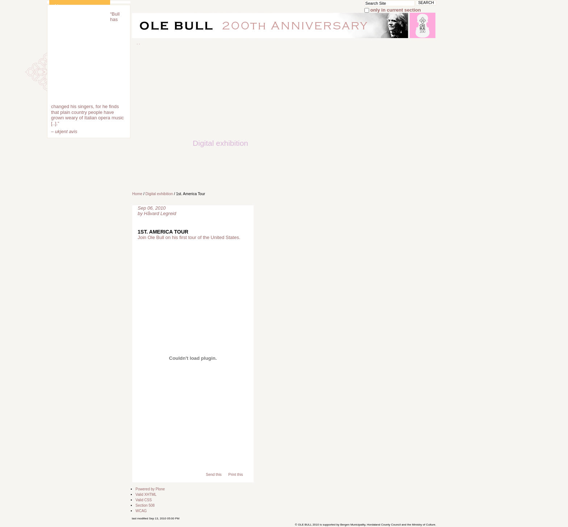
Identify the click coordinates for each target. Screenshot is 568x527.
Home (137, 194)
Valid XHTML (145, 495)
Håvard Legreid (160, 213)
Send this (213, 475)
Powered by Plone (150, 489)
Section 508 (145, 505)
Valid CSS (143, 500)
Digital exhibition (159, 194)
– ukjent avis (64, 131)
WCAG (141, 511)
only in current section (395, 10)
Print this (235, 475)
